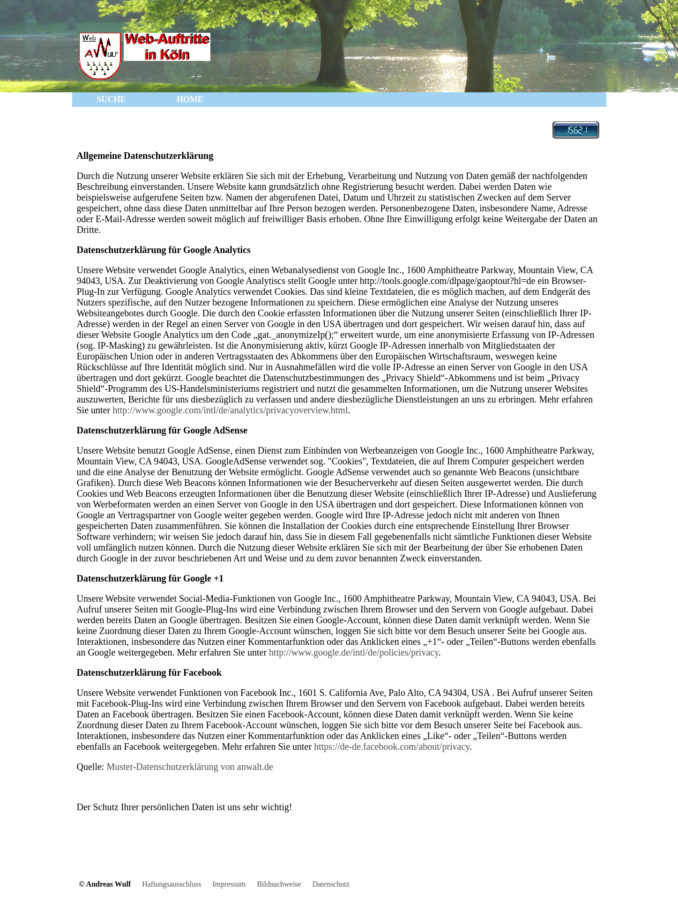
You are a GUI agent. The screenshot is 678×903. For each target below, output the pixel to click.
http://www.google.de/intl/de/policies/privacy (354, 652)
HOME (190, 99)
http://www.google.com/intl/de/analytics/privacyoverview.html (229, 410)
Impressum (229, 884)
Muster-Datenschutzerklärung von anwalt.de (189, 766)
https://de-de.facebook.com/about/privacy (391, 746)
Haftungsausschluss (171, 884)
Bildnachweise (279, 884)
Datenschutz (331, 884)
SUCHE (111, 99)
